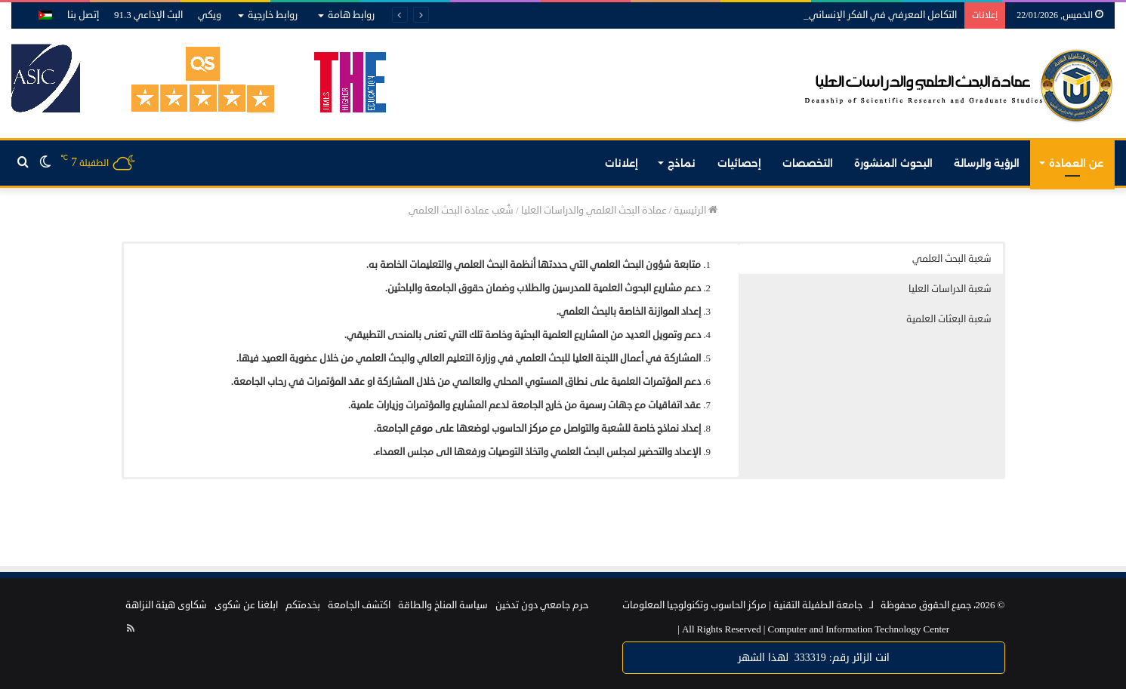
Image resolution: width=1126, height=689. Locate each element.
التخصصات (807, 163)
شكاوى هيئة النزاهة (166, 605)
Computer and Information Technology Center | (813, 629)
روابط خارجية (273, 15)
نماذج (682, 163)
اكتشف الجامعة (359, 605)
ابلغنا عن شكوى (246, 605)
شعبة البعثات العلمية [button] (949, 319)
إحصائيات (739, 163)
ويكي (209, 15)
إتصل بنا (83, 15)
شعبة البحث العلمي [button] (952, 259)
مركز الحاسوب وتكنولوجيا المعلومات (694, 605)
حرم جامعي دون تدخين (541, 605)
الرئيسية (695, 210)
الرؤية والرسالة (987, 163)
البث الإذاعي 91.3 (148, 15)
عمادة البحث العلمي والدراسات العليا (594, 210)
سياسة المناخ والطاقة (443, 605)
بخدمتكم (302, 605)
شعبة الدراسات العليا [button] (950, 289)
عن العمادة (1076, 163)
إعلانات (621, 163)
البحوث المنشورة (893, 163)
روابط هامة (351, 15)
